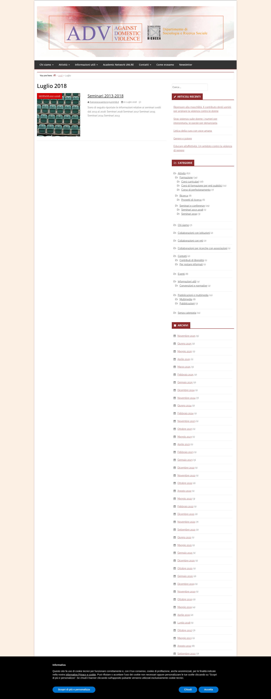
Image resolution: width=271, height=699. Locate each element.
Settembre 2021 (186, 529)
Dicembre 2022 (185, 467)
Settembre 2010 (186, 653)
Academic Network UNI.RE (118, 64)
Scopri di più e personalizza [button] (74, 689)
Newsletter (185, 64)
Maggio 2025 (184, 351)
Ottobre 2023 (184, 429)
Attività (64, 64)
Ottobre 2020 (185, 568)
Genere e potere (183, 138)
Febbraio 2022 (185, 506)
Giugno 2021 (184, 537)
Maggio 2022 (184, 498)
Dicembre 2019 (185, 584)
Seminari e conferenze (192, 205)
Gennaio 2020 (185, 576)
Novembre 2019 (186, 591)
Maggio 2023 (184, 436)
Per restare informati (191, 264)
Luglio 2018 (183, 622)
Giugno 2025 (184, 343)
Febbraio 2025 (185, 374)
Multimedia (186, 299)
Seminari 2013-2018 (49, 96)
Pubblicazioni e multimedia (193, 295)
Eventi (181, 274)
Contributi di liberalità (192, 260)
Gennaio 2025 (185, 382)
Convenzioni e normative (193, 285)
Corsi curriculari (190, 181)
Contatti (145, 64)
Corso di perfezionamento (196, 189)
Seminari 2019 (189, 213)
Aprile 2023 (183, 444)
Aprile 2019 (183, 615)
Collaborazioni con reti (190, 240)
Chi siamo (47, 64)
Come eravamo (165, 64)
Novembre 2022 (186, 475)
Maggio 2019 (184, 607)
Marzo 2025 (183, 366)
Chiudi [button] (188, 689)
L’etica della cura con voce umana (193, 130)
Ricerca (184, 195)
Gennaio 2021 (184, 552)
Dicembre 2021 (185, 514)
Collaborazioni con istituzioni (194, 233)
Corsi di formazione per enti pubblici (201, 185)
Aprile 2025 (183, 359)
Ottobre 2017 (184, 630)
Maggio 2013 (184, 638)
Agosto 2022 (184, 490)
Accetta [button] (208, 689)
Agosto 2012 (184, 645)
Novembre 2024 (186, 398)
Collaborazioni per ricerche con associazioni (202, 248)
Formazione (186, 177)
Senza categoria (187, 312)
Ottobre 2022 (184, 483)
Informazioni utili (86, 64)
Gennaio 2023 (185, 460)
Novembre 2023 (186, 421)
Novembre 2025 (186, 335)
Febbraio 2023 (185, 452)
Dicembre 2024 (186, 390)
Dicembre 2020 (186, 560)
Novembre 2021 (186, 521)
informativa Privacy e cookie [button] (81, 674)
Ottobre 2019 (184, 599)
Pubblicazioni (187, 303)
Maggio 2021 (184, 545)
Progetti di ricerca (191, 199)
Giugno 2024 (184, 405)
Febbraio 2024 (185, 413)
